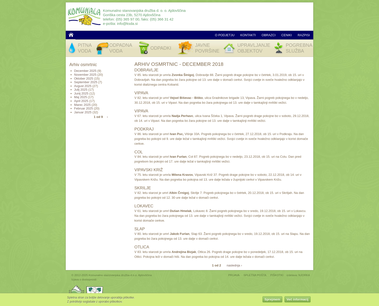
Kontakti (248, 35)
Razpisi (304, 35)
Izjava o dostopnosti (84, 279)
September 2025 (85, 82)
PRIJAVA (234, 275)
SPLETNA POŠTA (254, 275)
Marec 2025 (82, 105)
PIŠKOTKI (276, 275)
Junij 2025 (81, 93)
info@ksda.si (127, 23)
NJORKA (304, 275)
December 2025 (85, 71)
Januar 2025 (83, 112)
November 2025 (85, 74)
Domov (71, 34)
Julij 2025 (80, 89)
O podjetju (224, 35)
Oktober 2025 (83, 78)
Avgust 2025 (83, 86)
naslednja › (234, 265)
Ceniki (286, 35)
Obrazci (269, 35)
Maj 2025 (80, 97)
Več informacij (297, 300)
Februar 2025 (83, 108)
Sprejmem (272, 300)
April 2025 (81, 101)
